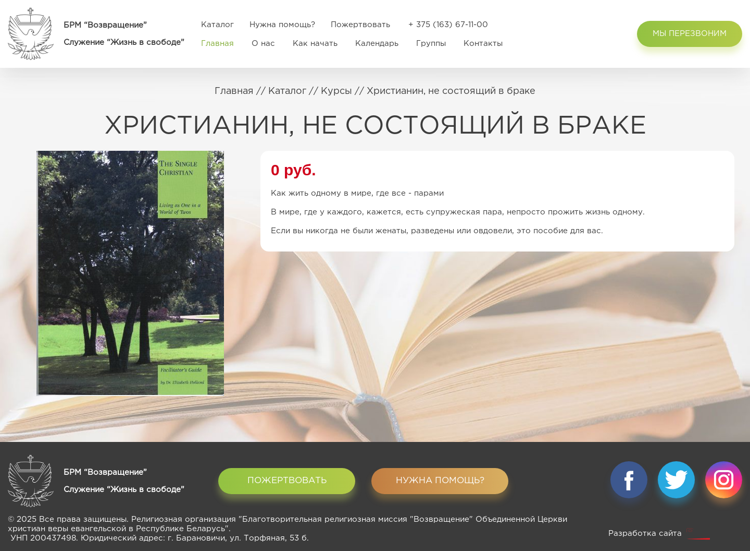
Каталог (217, 24)
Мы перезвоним (690, 33)
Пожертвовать (360, 24)
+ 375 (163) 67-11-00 (448, 24)
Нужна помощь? (282, 24)
